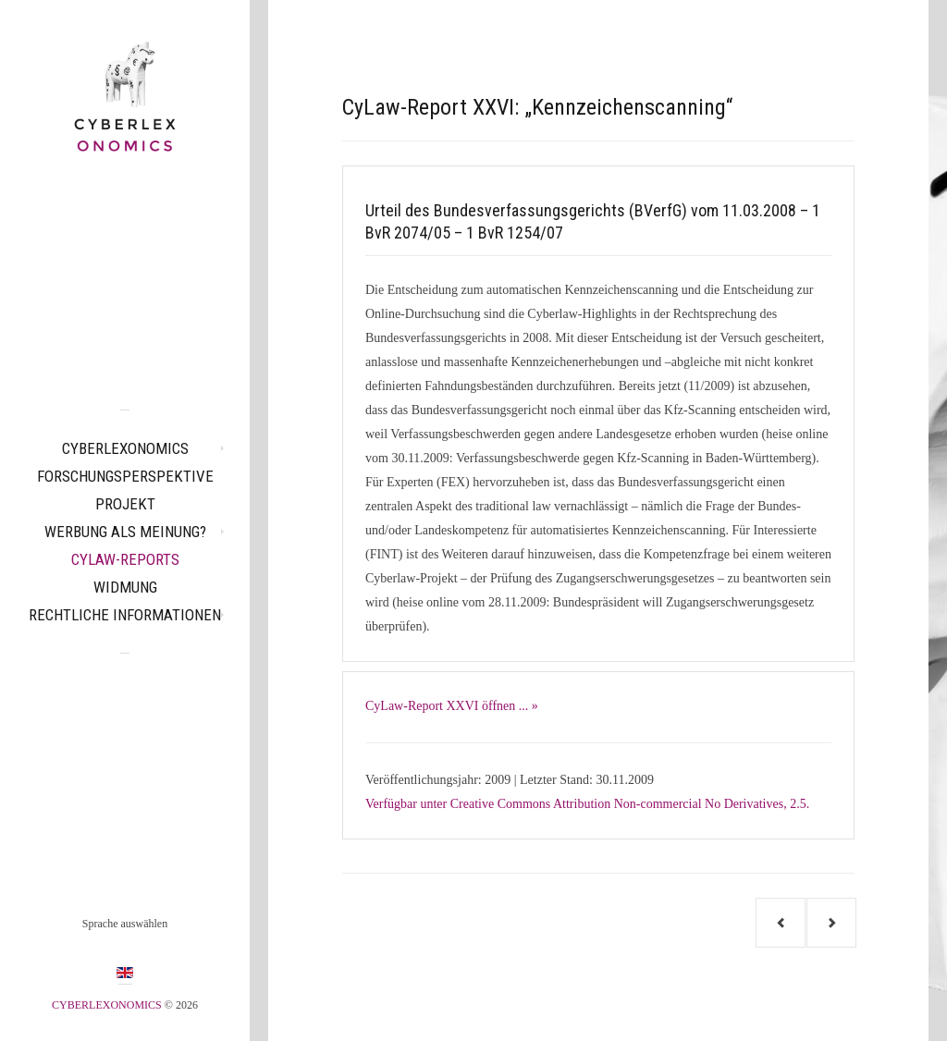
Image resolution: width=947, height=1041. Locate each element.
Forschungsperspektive (125, 476)
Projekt (125, 504)
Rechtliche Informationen (125, 615)
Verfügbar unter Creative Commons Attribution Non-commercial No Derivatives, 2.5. (587, 804)
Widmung (125, 587)
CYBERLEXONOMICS (125, 448)
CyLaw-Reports (125, 559)
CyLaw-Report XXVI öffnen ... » (451, 706)
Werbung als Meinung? (125, 531)
